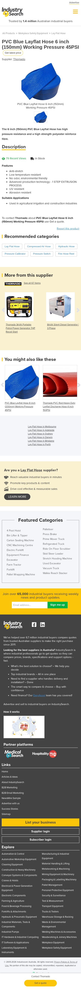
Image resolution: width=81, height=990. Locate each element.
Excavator (12, 559)
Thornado (19, 59)
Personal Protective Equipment (58, 890)
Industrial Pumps (10, 931)
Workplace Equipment (53, 942)
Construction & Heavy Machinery (18, 869)
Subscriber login (40, 840)
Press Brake (50, 534)
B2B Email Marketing (13, 792)
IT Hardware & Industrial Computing (20, 937)
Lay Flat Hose (58, 33)
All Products (8, 33)
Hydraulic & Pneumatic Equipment (19, 916)
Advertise (74, 2)
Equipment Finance (18, 555)
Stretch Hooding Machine (57, 558)
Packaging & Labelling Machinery (59, 879)
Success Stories (10, 808)
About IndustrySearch (13, 782)
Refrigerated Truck (53, 544)
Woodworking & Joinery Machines (59, 937)
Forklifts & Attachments (14, 911)
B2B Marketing (9, 787)
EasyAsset (39, 695)
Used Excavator (52, 563)
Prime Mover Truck (53, 539)
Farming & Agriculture (13, 900)
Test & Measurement (52, 900)
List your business (40, 822)
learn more (17, 497)
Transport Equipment (52, 906)
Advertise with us (11, 803)
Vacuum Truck (51, 568)
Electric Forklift (15, 550)
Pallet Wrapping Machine (21, 574)
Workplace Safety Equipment (33, 33)
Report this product (68, 228)
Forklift (11, 569)
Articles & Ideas (10, 776)
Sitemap (6, 814)
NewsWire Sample (11, 798)
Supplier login (40, 831)
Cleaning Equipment (12, 864)
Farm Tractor (14, 564)
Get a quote (40, 983)
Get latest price (13, 52)
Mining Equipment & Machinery (58, 874)
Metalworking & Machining (56, 868)
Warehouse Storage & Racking (57, 916)
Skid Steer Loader (53, 553)
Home (5, 771)
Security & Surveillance (54, 895)
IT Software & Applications (15, 942)
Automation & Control (13, 853)
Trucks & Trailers (50, 911)
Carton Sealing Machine (20, 540)
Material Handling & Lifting (55, 863)
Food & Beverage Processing (16, 906)
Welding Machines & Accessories (59, 931)
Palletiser (48, 529)
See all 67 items (32, 283)
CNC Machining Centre (20, 545)
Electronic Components (14, 895)
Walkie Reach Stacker (55, 573)
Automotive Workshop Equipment (19, 859)
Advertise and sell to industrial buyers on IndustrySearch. (36, 704)
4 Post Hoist (14, 530)
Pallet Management (52, 885)
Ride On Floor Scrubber (56, 548)
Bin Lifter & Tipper (17, 535)
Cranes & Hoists (10, 880)
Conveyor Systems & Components (19, 875)
